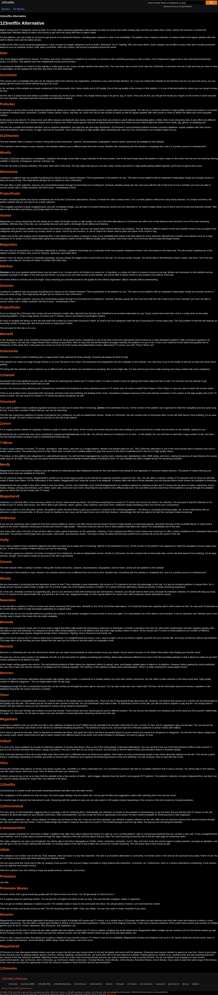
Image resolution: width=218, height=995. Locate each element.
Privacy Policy (7, 988)
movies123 (160, 984)
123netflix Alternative (62, 984)
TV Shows (19, 9)
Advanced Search (170, 6)
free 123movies (146, 984)
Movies (6, 9)
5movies (32, 328)
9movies (109, 984)
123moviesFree (96, 984)
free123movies (80, 984)
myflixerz (195, 984)
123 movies (132, 984)
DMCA (17, 988)
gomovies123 (173, 984)
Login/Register (186, 6)
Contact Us (26, 988)
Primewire (120, 984)
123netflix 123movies (14, 978)
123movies (13, 984)
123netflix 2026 (44, 984)
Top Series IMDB (28, 984)
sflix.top (185, 984)
